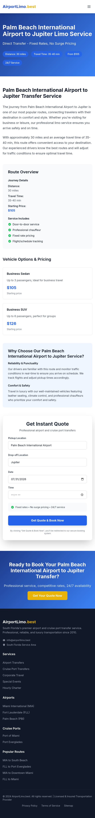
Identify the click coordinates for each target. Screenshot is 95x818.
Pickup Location (17, 438)
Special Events (12, 681)
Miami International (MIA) (18, 706)
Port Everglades (12, 742)
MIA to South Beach (15, 760)
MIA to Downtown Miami (18, 773)
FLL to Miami (11, 779)
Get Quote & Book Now (47, 520)
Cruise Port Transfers (16, 669)
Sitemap (68, 805)
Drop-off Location (18, 455)
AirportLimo (19, 6)
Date (10, 472)
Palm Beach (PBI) (13, 718)
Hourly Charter (12, 687)
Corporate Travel (13, 675)
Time (11, 487)
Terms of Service (50, 805)
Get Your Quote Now (47, 595)
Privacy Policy (29, 805)
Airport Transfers (13, 662)
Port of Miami (11, 735)
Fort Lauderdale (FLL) (16, 712)
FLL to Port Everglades (17, 766)
